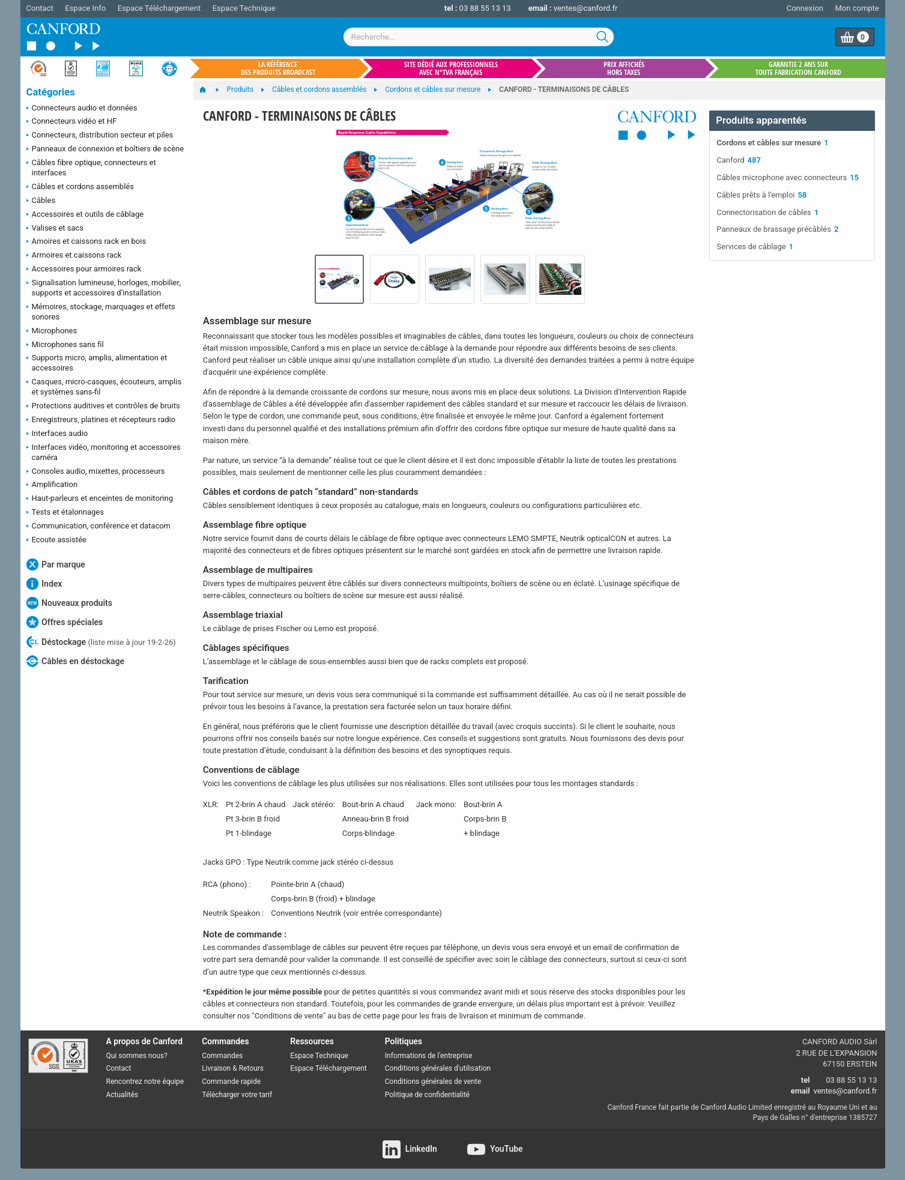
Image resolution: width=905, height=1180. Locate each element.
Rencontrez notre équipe (145, 1081)
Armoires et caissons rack (74, 255)
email (800, 1090)
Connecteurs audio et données (82, 108)
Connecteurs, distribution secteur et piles (100, 135)
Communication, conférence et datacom (98, 526)
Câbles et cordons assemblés (80, 187)
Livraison (216, 1068)
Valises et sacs (55, 228)
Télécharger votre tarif (237, 1095)
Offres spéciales (64, 622)
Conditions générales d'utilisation (438, 1068)
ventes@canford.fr (586, 8)
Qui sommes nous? (137, 1055)
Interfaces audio (57, 434)
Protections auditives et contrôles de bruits (103, 406)
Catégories (50, 92)
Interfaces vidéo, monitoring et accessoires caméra (103, 452)
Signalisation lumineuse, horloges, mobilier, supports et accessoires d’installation (103, 287)
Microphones (51, 331)
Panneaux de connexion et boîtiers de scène (105, 149)
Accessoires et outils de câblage (85, 215)
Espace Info (85, 8)
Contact (39, 8)
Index (44, 584)
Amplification (52, 485)
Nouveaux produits (69, 603)
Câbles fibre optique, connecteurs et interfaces (91, 167)
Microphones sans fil (65, 345)
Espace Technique (244, 8)
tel (805, 1080)
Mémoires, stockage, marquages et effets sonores (100, 311)
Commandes (222, 1055)
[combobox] (479, 37)
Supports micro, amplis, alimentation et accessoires (97, 362)
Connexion (805, 8)
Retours (251, 1068)
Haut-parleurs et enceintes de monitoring (99, 499)
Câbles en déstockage (75, 661)
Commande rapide (231, 1081)
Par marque (55, 564)
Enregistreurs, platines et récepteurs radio (101, 420)
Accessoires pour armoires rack (84, 269)
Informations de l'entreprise (429, 1055)
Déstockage (101, 642)
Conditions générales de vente (433, 1081)
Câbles (41, 201)
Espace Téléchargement (159, 8)
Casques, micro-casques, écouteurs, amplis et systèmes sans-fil (104, 386)
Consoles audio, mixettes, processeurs (95, 472)
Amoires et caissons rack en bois (86, 242)
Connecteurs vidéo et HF (71, 121)
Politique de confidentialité (427, 1095)
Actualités (122, 1095)
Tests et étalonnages (65, 512)
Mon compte (857, 8)
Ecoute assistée (56, 540)
